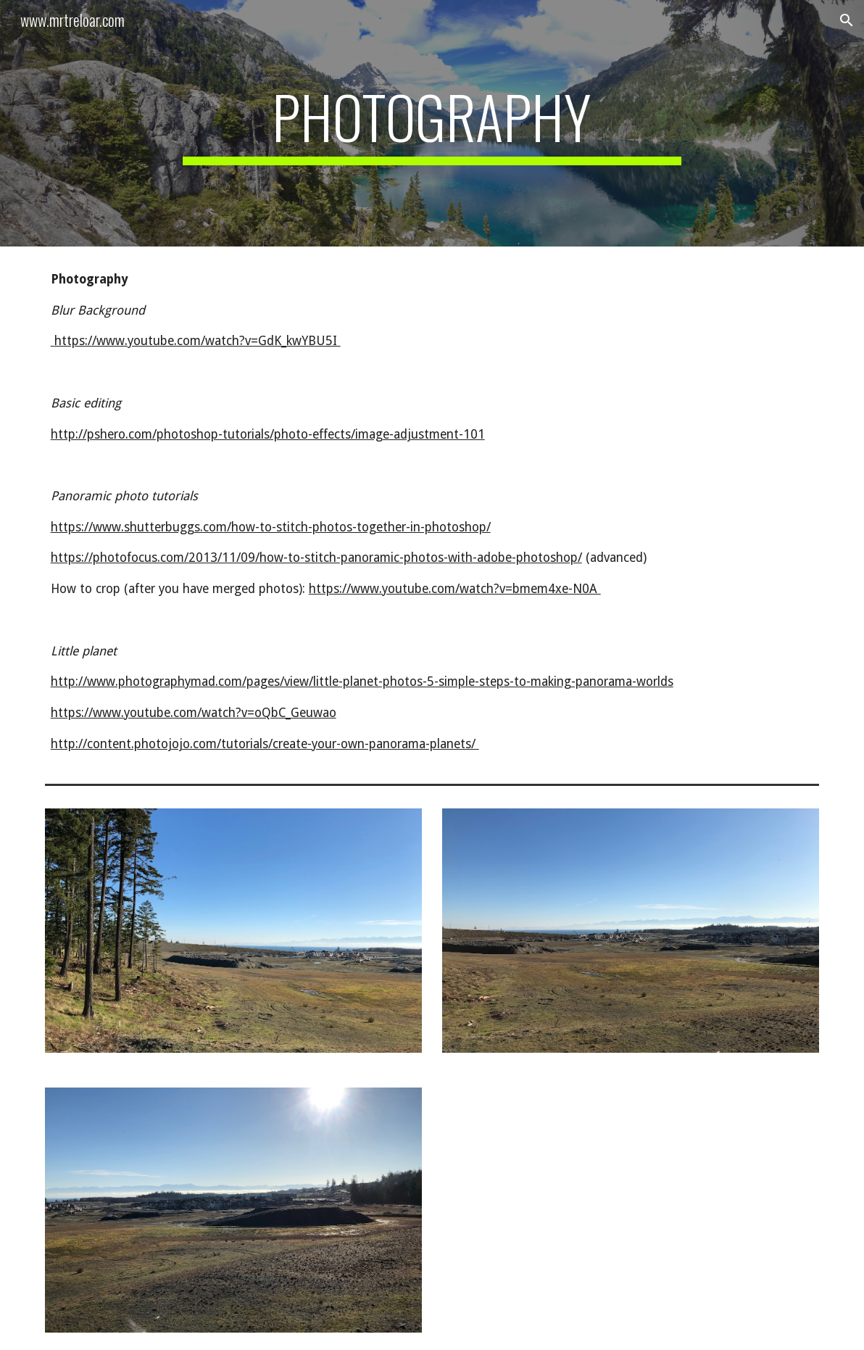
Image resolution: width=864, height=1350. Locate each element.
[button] (846, 20)
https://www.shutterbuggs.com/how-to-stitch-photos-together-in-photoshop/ (271, 527)
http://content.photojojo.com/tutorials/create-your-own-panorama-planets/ (265, 744)
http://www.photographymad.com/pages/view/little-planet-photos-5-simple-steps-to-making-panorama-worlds (362, 681)
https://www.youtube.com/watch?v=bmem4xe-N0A (455, 588)
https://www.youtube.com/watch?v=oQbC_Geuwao (193, 712)
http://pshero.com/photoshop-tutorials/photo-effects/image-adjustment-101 (268, 434)
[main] (431, 123)
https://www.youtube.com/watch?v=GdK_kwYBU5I (196, 341)
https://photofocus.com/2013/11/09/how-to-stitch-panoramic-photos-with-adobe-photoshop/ (316, 557)
